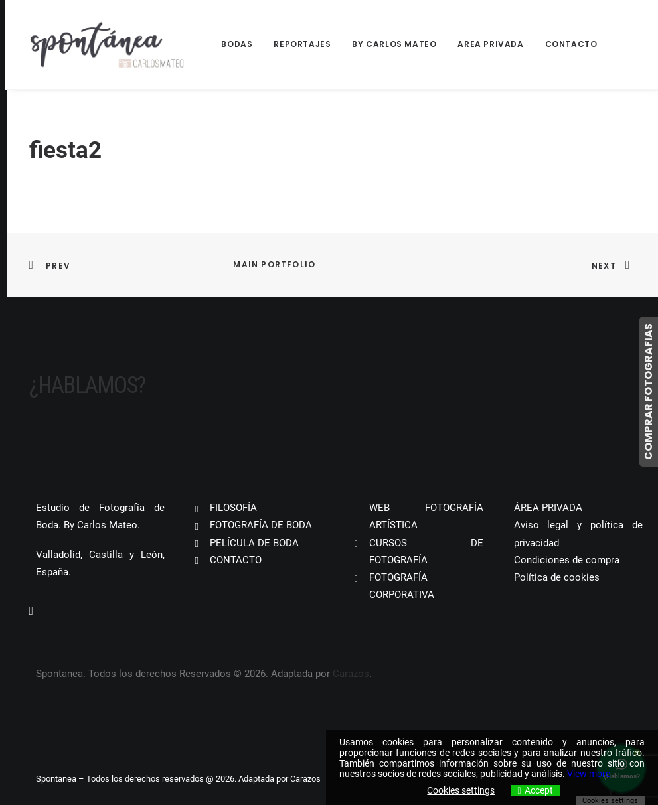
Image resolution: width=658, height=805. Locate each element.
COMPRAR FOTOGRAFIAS (648, 391)
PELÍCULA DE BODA (254, 543)
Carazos (351, 674)
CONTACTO (236, 560)
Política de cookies (557, 577)
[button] (31, 611)
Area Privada (490, 44)
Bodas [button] (236, 44)
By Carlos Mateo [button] (394, 44)
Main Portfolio (274, 264)
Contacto (571, 44)
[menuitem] (241, 44)
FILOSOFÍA (233, 508)
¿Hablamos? (87, 385)
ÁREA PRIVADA (548, 508)
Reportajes (302, 44)
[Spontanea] (107, 44)
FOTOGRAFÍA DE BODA (261, 525)
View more (588, 773)
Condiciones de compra (566, 560)
